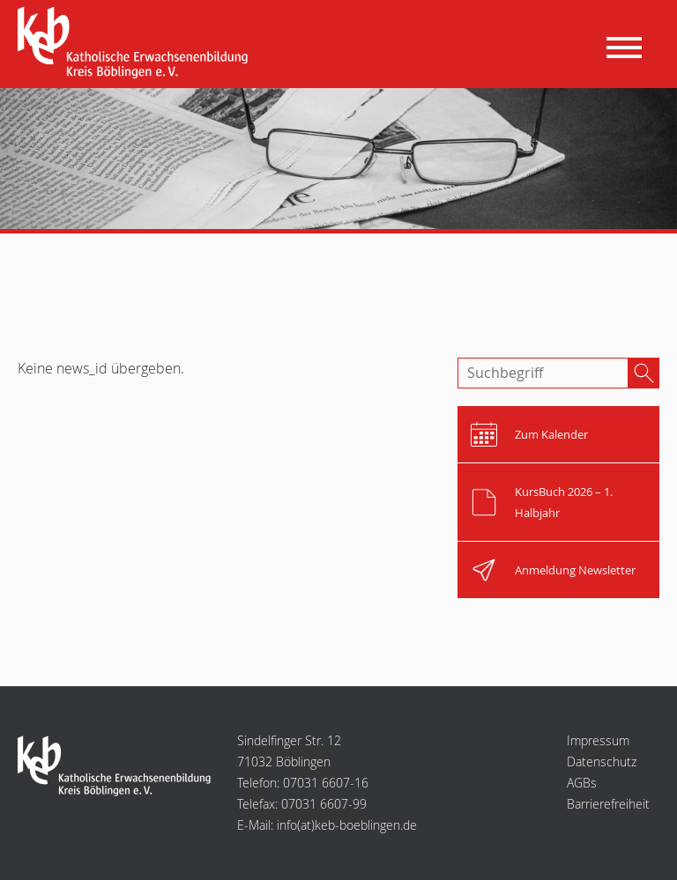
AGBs (582, 782)
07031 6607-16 (325, 782)
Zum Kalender (551, 434)
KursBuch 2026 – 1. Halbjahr (564, 502)
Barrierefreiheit (608, 803)
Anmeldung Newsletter (575, 570)
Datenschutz (601, 761)
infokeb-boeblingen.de (347, 825)
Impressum (598, 740)
